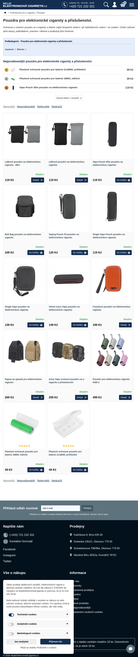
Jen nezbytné (21, 641)
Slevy (75, 599)
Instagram (9, 555)
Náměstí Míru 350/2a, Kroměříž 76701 (95, 555)
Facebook (9, 549)
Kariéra (76, 594)
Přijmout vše (55, 641)
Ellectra (20, 49)
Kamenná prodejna (83, 590)
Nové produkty (80, 603)
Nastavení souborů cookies (87, 612)
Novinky (76, 585)
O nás (75, 581)
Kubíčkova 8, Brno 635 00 (88, 534)
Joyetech (9, 49)
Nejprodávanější (81, 607)
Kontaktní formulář (21, 541)
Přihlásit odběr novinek (20, 508)
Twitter (7, 561)
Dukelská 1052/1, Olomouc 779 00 (93, 541)
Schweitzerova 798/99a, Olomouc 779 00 (97, 548)
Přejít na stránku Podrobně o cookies (38, 647)
